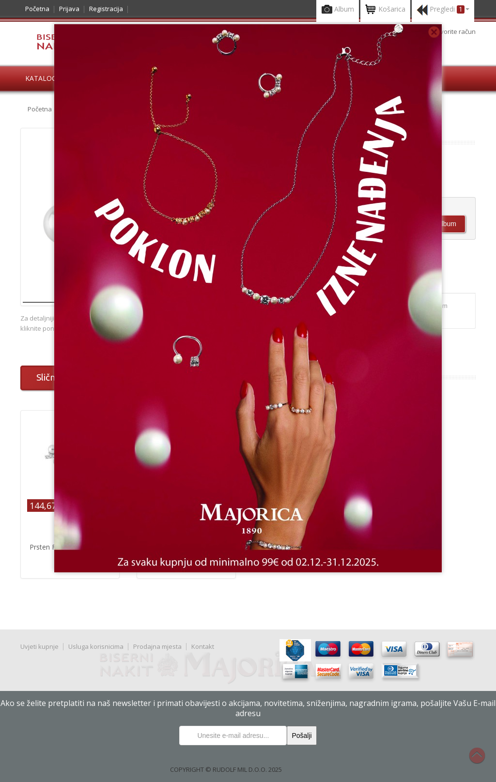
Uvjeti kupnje (39, 646)
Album (337, 9)
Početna (37, 8)
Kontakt (202, 646)
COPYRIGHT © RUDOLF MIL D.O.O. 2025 (226, 769)
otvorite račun (455, 31)
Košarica (385, 9)
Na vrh (482, 761)
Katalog (41, 78)
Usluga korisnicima (96, 646)
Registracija (106, 8)
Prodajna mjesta (157, 646)
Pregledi (443, 9)
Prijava (69, 8)
